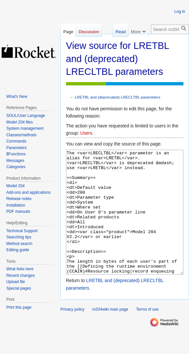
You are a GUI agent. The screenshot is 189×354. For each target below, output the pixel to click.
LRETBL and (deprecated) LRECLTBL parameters (117, 97)
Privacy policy (72, 334)
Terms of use (147, 334)
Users (86, 133)
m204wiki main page (110, 334)
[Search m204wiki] (170, 29)
